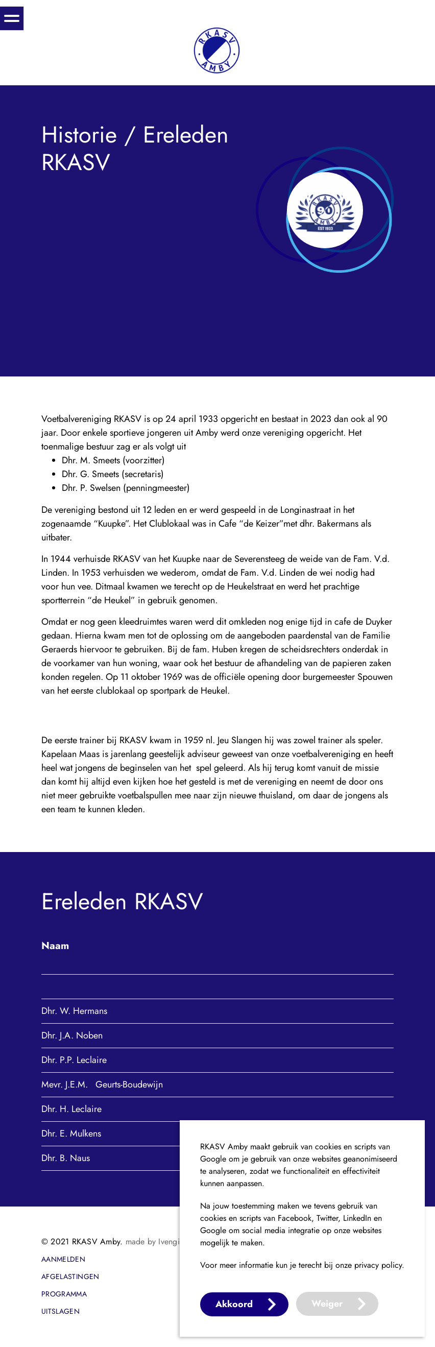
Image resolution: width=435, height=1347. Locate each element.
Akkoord (234, 1304)
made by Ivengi (153, 1241)
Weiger (327, 1303)
